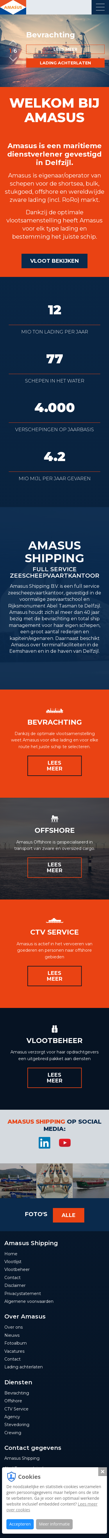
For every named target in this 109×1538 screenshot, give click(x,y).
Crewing (12, 1432)
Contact (12, 1277)
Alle (69, 1215)
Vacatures (14, 1351)
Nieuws (11, 1335)
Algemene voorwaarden (28, 1301)
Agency (12, 1416)
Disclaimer (15, 1285)
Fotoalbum (15, 1343)
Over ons (13, 1327)
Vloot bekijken (54, 261)
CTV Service (16, 1409)
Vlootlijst (13, 1261)
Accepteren (20, 1524)
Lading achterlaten (65, 63)
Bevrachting (16, 1393)
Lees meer (65, 49)
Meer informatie (54, 1524)
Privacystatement (22, 1293)
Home (10, 1253)
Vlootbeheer (17, 1269)
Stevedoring (16, 1424)
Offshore (13, 1400)
